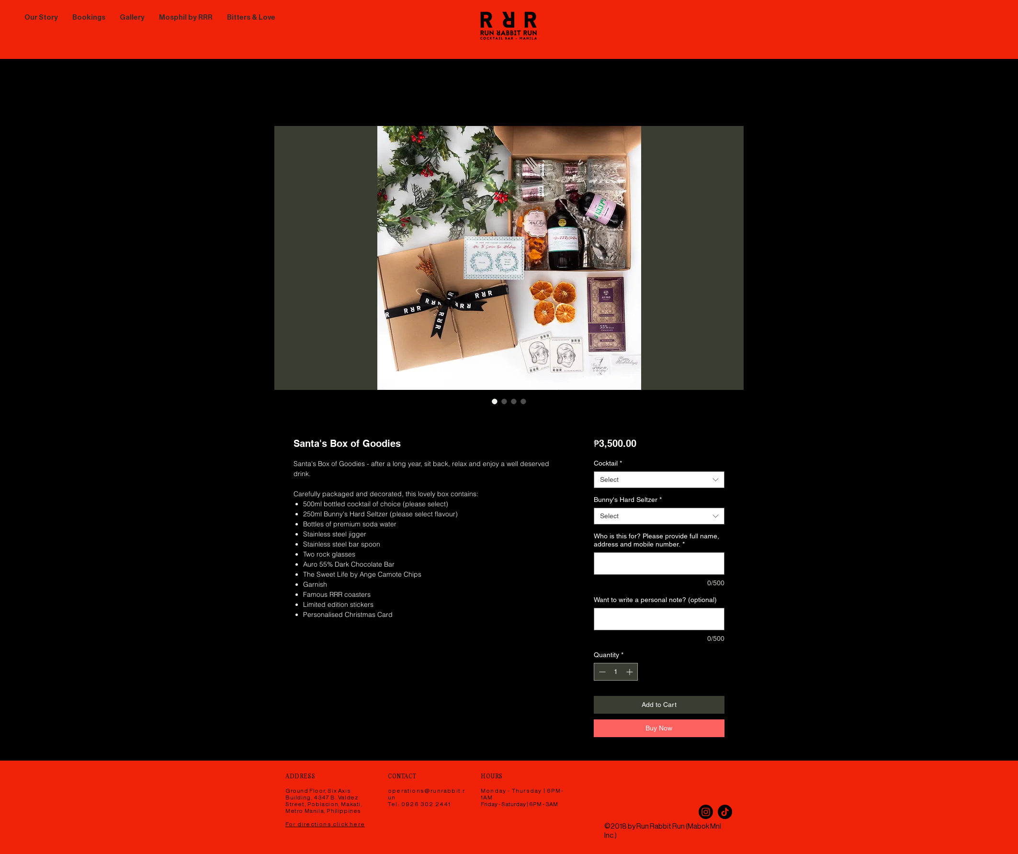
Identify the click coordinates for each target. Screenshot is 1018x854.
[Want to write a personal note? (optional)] (659, 619)
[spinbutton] (615, 671)
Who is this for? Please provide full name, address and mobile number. (656, 540)
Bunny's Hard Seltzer (628, 499)
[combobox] (659, 479)
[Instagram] (706, 812)
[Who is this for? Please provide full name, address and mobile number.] (659, 563)
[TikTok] (725, 812)
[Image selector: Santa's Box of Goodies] (494, 401)
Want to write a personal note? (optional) (655, 599)
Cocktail (608, 463)
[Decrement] (601, 671)
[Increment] (630, 671)
